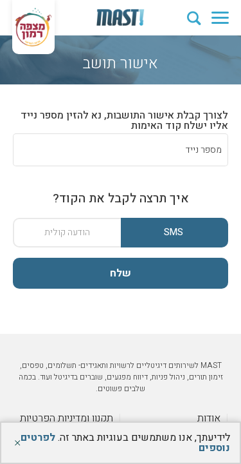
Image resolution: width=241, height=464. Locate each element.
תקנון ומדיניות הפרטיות (66, 418)
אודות (208, 418)
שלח (120, 273)
